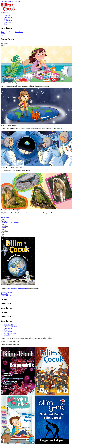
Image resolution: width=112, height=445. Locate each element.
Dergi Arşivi (8, 20)
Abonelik (3, 33)
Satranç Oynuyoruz (6, 295)
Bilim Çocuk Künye (10, 325)
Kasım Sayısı (19, 32)
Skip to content (5, 1)
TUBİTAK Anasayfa (10, 326)
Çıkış (2, 35)
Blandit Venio (5, 217)
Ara (2, 43)
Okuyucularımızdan (10, 333)
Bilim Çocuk (4, 12)
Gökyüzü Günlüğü (6, 292)
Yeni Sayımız (8, 17)
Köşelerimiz (8, 22)
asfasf (2, 232)
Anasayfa (7, 15)
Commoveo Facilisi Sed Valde (10, 222)
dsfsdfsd (3, 227)
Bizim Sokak (4, 294)
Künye (6, 24)
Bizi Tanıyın (8, 331)
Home (2, 32)
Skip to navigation (15, 1)
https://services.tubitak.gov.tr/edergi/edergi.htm (18, 288)
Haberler (7, 19)
